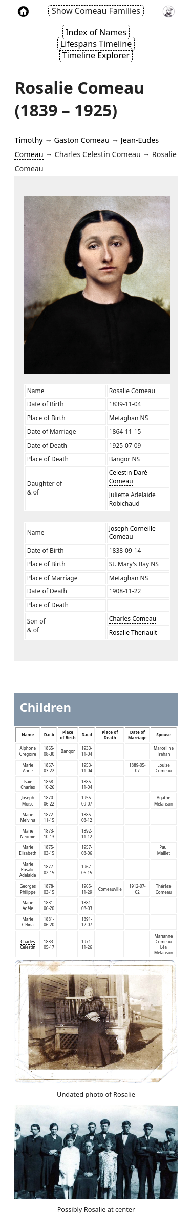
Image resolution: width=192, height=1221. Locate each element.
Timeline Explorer (96, 55)
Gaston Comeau (82, 140)
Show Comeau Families (96, 10)
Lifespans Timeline (96, 43)
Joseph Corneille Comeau (132, 532)
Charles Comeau (132, 618)
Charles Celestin (27, 944)
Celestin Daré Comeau (128, 476)
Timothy (28, 140)
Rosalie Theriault (133, 632)
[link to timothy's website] (168, 10)
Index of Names (96, 32)
